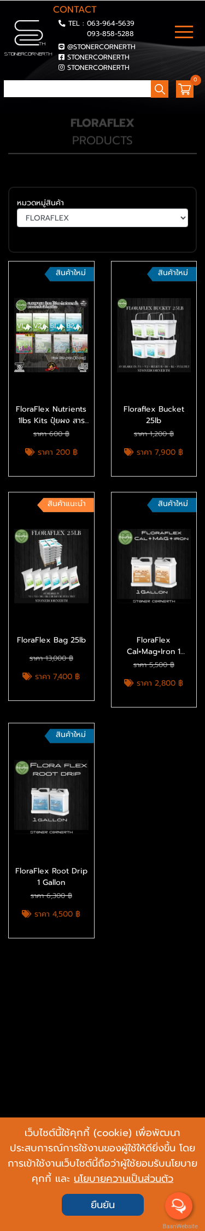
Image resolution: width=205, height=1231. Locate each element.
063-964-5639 (110, 23)
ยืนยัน (103, 1204)
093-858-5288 (110, 33)
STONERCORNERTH (98, 57)
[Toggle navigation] (184, 33)
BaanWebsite (179, 1226)
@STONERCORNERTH (101, 46)
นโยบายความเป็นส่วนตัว (123, 1178)
